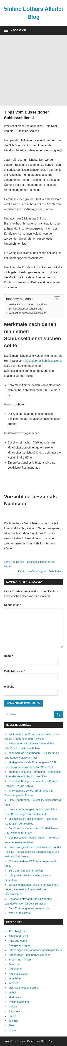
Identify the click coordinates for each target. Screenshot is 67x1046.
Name (8, 655)
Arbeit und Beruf (18, 936)
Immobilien (15, 978)
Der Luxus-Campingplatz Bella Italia (39, 571)
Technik (13, 1020)
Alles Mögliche (17, 931)
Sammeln (14, 1011)
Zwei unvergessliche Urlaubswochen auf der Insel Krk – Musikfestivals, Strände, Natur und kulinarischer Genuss (33, 852)
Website (9, 686)
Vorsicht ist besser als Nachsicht (27, 312)
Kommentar (12, 604)
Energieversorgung (20, 945)
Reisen (13, 1006)
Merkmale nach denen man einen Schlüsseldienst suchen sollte (28, 306)
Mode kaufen (16, 997)
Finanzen (14, 964)
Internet (13, 982)
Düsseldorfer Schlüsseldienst (43, 360)
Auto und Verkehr (19, 940)
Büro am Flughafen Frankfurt (26, 870)
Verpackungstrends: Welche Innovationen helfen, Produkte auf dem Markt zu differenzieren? (31, 889)
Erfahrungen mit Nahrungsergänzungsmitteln (35, 949)
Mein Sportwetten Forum (23, 987)
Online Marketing (19, 1001)
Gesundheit (15, 968)
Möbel (12, 992)
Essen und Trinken (20, 959)
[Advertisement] (33, 70)
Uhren (12, 1030)
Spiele (12, 1015)
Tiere (12, 1025)
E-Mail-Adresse (14, 671)
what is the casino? (20, 912)
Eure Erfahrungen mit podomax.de (29, 908)
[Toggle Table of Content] (55, 299)
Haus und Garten (19, 973)
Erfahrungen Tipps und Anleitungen (29, 954)
